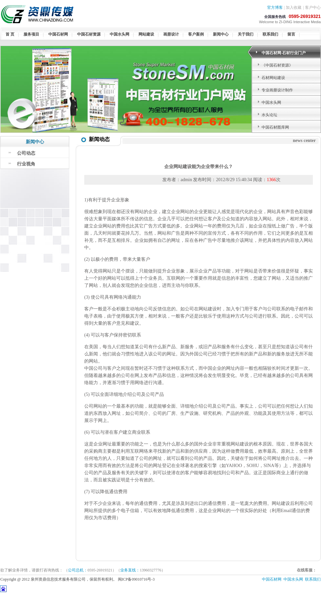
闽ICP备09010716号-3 (137, 579)
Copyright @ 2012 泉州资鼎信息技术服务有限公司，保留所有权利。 (59, 579)
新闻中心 (221, 34)
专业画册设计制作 (277, 90)
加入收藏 (293, 7)
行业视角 (26, 164)
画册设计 (171, 34)
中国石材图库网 (275, 127)
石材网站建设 (273, 77)
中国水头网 (119, 34)
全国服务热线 (275, 17)
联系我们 (270, 34)
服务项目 (31, 34)
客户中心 (313, 7)
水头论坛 (269, 115)
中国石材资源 (89, 34)
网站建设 (146, 34)
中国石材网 (58, 34)
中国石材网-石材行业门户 (284, 53)
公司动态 (26, 153)
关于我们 (245, 34)
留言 (291, 34)
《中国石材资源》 (277, 65)
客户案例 (196, 34)
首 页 (10, 34)
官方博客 (275, 7)
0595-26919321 (305, 16)
